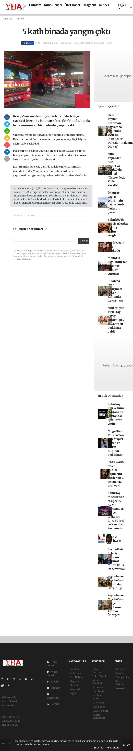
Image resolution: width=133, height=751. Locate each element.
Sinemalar (98, 702)
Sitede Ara (121, 669)
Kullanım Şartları (11, 716)
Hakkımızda (9, 697)
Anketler (120, 673)
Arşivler (54, 687)
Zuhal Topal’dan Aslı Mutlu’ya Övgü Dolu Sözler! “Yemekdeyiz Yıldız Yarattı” (117, 169)
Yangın (17, 134)
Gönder (84, 240)
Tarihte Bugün (96, 697)
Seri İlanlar (98, 706)
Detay (98, 747)
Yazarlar (54, 681)
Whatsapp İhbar (11, 720)
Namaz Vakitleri (97, 682)
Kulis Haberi (53, 5)
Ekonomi (74, 689)
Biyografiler (122, 677)
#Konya (17, 215)
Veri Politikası (9, 705)
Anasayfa (8, 18)
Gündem (35, 5)
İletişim (53, 703)
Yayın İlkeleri (9, 701)
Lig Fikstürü (99, 691)
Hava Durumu (97, 671)
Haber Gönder (10, 724)
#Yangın (30, 215)
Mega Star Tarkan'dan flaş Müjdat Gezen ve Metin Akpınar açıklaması (116, 443)
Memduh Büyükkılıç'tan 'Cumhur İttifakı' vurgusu (118, 265)
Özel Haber (72, 5)
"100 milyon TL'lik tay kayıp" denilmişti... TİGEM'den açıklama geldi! (116, 319)
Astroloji (120, 688)
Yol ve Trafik (99, 676)
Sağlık (73, 693)
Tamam (113, 747)
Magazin (89, 5)
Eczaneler (98, 687)
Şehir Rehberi (100, 710)
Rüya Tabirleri (120, 683)
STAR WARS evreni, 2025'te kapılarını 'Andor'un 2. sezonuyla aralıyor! (116, 473)
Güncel (104, 5)
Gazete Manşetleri (98, 716)
